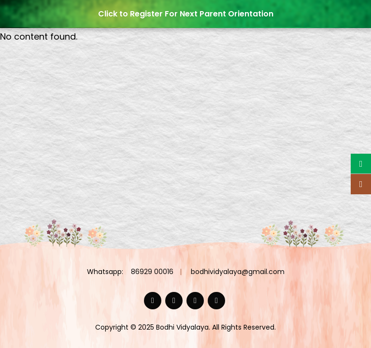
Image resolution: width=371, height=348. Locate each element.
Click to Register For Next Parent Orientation (185, 13)
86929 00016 (152, 271)
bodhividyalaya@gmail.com (238, 271)
